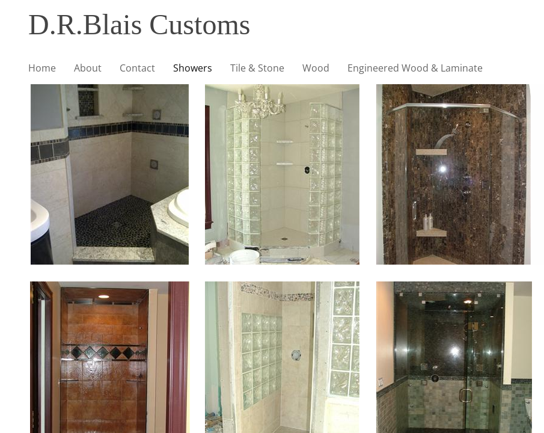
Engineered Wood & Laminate (415, 68)
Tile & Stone (257, 68)
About (88, 68)
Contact (137, 68)
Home (42, 68)
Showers (192, 68)
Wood (315, 68)
